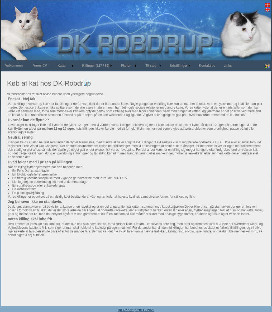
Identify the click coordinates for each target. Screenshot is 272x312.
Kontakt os (207, 65)
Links (227, 65)
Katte (62, 65)
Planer (126, 65)
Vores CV (40, 65)
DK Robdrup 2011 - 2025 (136, 310)
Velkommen (14, 65)
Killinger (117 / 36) (95, 65)
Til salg (150, 65)
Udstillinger (178, 65)
